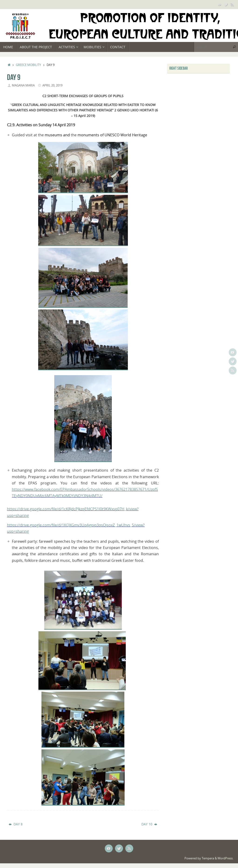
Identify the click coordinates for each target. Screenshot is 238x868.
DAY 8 (16, 824)
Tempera (208, 858)
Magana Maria (23, 85)
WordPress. (225, 858)
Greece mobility (28, 65)
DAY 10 (149, 824)
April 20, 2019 (52, 85)
